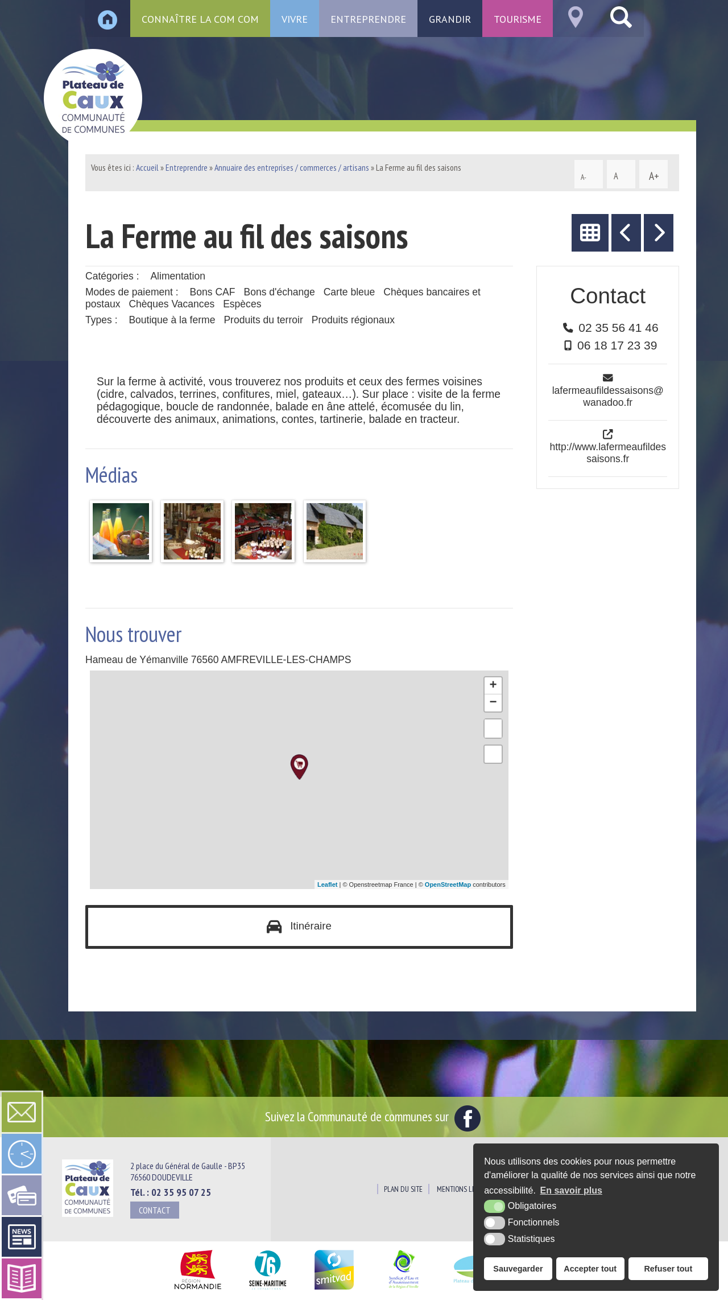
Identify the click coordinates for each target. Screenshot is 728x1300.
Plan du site (403, 1189)
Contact (155, 1210)
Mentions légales (465, 1189)
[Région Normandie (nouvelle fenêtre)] (197, 1290)
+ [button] (493, 685)
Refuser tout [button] (668, 1268)
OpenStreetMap (448, 884)
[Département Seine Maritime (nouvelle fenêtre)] (267, 1290)
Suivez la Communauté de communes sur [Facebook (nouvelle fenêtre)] (373, 1116)
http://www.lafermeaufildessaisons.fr (607, 452)
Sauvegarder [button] (518, 1268)
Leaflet (327, 884)
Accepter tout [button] (590, 1268)
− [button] (493, 702)
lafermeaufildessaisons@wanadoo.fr (608, 396)
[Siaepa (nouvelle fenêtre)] (403, 1290)
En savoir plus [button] (571, 1190)
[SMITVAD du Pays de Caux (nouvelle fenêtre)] (334, 1290)
